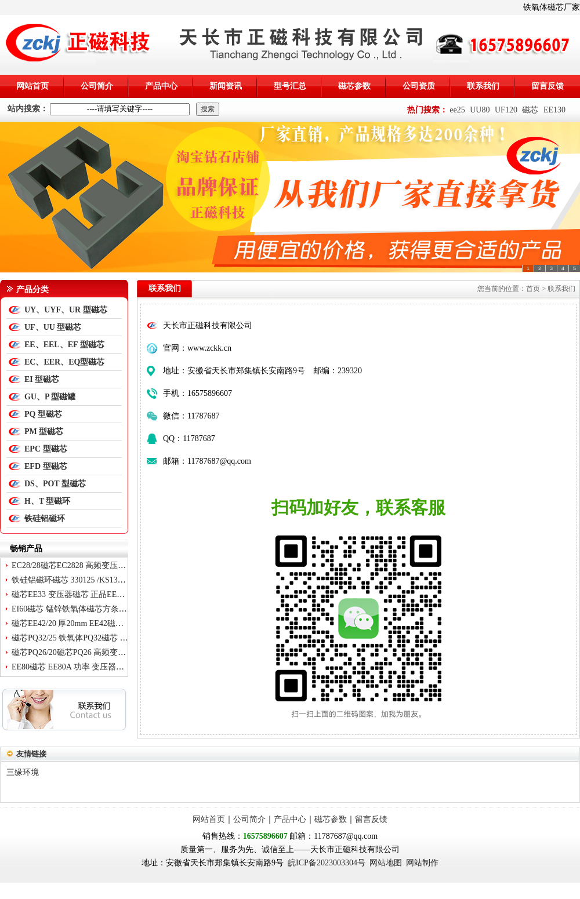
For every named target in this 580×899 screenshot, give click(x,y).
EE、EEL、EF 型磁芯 (64, 344)
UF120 (506, 109)
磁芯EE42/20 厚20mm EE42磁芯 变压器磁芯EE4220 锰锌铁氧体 (123, 623)
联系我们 (483, 86)
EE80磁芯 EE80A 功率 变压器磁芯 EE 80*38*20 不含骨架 (112, 667)
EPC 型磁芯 (45, 449)
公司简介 (97, 86)
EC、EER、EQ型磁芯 (64, 362)
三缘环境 (22, 772)
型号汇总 (290, 86)
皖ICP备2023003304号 (326, 862)
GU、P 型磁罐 (49, 396)
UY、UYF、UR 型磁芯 (65, 309)
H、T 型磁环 (47, 501)
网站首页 (32, 86)
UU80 (480, 109)
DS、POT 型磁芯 (55, 483)
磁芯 (530, 109)
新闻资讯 (225, 86)
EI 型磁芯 (41, 379)
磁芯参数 (354, 86)
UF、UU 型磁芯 (52, 327)
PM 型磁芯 (43, 431)
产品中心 (161, 86)
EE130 (554, 109)
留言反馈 (547, 86)
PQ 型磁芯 (43, 414)
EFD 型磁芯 (45, 466)
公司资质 (419, 86)
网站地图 (385, 862)
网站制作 (422, 862)
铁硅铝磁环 (44, 518)
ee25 (457, 109)
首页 (533, 289)
